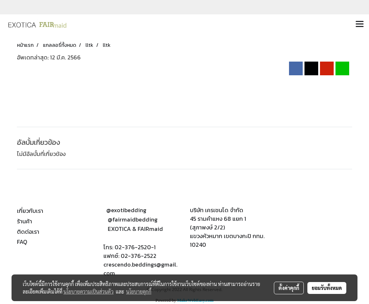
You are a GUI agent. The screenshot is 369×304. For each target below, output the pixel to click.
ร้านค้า (24, 221)
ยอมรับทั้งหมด (327, 288)
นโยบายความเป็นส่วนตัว (88, 291)
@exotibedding (126, 210)
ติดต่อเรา (28, 231)
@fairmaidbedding (132, 219)
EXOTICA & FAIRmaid (135, 228)
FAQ (22, 241)
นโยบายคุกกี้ (138, 291)
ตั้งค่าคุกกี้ (289, 288)
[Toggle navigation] (360, 24)
